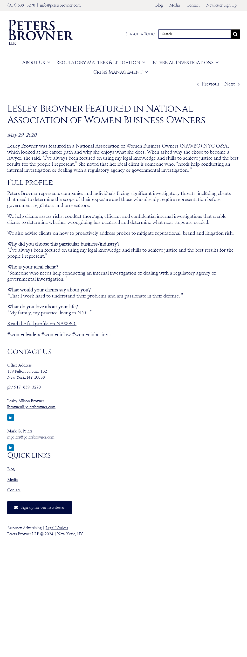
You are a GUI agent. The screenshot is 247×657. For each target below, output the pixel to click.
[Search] (235, 34)
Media (12, 480)
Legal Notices (57, 528)
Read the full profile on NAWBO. (41, 323)
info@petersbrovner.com (60, 5)
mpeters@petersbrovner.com (31, 437)
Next (229, 84)
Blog (11, 469)
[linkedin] (10, 417)
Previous (211, 84)
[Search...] (194, 34)
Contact (14, 490)
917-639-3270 (27, 387)
